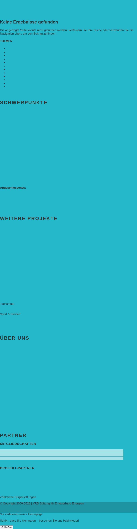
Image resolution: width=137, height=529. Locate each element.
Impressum (7, 418)
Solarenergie (15, 76)
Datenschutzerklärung (14, 421)
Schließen (6, 527)
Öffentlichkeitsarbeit (13, 269)
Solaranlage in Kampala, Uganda (21, 234)
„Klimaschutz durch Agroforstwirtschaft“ (25, 194)
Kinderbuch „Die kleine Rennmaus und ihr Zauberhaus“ (36, 139)
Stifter (4, 361)
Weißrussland (9, 286)
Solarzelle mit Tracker (14, 276)
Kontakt (8, 411)
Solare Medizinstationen (15, 251)
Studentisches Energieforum (18, 279)
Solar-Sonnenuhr (11, 297)
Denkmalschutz (10, 293)
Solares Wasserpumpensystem (20, 248)
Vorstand (6, 364)
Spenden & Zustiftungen (24, 403)
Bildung (12, 52)
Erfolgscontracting (11, 290)
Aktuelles (10, 346)
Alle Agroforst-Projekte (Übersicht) (22, 164)
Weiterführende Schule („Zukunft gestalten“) (28, 122)
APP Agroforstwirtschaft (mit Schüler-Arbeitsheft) (31, 136)
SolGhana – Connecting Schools (21, 244)
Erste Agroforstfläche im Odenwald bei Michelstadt (33, 205)
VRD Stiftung (15, 86)
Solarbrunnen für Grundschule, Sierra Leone (29, 237)
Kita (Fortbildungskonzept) (17, 129)
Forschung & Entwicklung (16, 300)
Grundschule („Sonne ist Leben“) (21, 125)
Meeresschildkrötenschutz (17, 272)
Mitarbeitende (9, 371)
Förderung (11, 386)
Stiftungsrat (7, 368)
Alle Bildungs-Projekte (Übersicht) (22, 118)
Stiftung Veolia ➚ (11, 493)
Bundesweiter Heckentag (16, 191)
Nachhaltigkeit (16, 66)
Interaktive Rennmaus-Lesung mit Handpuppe (30, 146)
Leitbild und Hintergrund (15, 375)
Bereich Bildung (16, 111)
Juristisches (7, 378)
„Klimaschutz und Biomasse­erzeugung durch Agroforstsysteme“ (41, 198)
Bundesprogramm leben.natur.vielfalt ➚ (25, 475)
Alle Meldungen (10, 93)
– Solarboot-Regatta (13, 321)
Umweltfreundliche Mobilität (18, 132)
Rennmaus (14, 73)
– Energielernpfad (11, 317)
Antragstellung (9, 393)
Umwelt (12, 83)
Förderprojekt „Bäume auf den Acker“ (24, 167)
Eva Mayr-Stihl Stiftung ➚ (16, 482)
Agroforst (13, 48)
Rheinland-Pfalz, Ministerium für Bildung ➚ (27, 490)
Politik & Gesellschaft (21, 69)
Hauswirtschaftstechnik (15, 324)
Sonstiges (13, 80)
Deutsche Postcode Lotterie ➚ (19, 479)
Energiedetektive (11, 283)
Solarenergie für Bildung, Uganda (21, 241)
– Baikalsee (7, 307)
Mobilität (12, 62)
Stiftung (9, 354)
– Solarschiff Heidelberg (15, 310)
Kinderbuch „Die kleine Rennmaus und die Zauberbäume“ (37, 143)
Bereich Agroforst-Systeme (28, 157)
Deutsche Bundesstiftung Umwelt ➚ (23, 486)
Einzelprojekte (16, 262)
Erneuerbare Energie (20, 59)
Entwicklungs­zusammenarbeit (26, 55)
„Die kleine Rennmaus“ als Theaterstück (26, 150)
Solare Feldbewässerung (16, 255)
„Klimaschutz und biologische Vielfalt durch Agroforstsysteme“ (40, 201)
